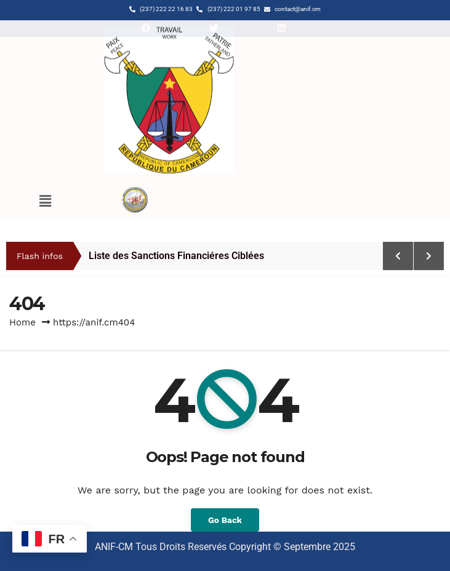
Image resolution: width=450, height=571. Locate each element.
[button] (44, 171)
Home (22, 322)
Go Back (225, 520)
